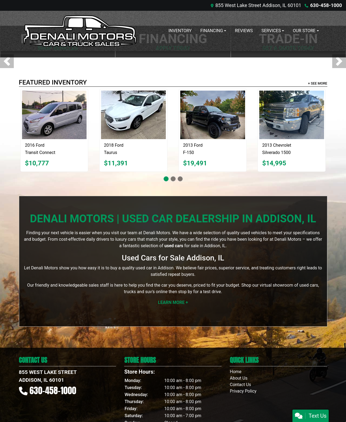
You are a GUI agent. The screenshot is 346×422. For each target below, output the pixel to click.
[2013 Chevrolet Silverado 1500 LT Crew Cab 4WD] (291, 114)
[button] (7, 61)
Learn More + (173, 302)
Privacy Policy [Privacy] (243, 391)
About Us (238, 378)
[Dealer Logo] (80, 31)
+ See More (317, 83)
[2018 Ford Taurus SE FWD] (133, 114)
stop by (185, 291)
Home (235, 371)
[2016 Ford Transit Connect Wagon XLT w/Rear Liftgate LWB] (54, 114)
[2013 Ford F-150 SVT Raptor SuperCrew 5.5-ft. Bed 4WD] (212, 114)
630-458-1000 (326, 5)
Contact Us (240, 384)
